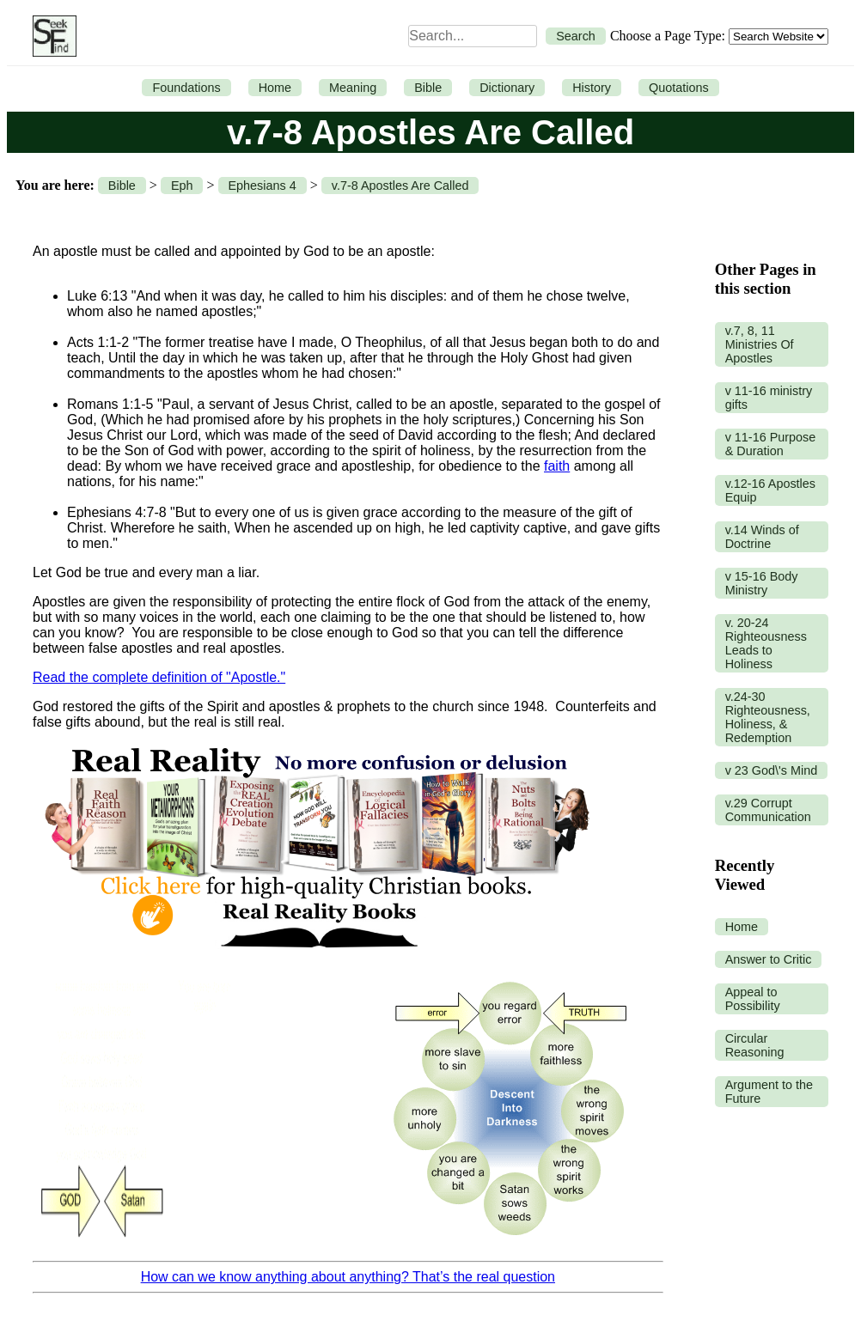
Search (575, 36)
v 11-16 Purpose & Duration (770, 444)
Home (275, 87)
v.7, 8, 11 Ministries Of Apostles (759, 344)
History (591, 87)
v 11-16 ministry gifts (769, 397)
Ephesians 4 (262, 185)
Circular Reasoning (755, 1045)
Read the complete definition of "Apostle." (159, 677)
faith (557, 466)
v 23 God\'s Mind (771, 770)
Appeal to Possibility (752, 999)
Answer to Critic (768, 959)
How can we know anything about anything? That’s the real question (348, 1276)
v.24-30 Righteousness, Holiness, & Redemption (767, 717)
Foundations (186, 87)
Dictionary (506, 87)
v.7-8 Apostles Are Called (400, 185)
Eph (182, 185)
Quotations (679, 87)
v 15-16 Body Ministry (761, 583)
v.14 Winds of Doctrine (762, 537)
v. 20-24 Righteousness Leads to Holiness (766, 643)
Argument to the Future (769, 1091)
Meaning (352, 87)
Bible (428, 87)
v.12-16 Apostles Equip (770, 490)
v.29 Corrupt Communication (768, 810)
